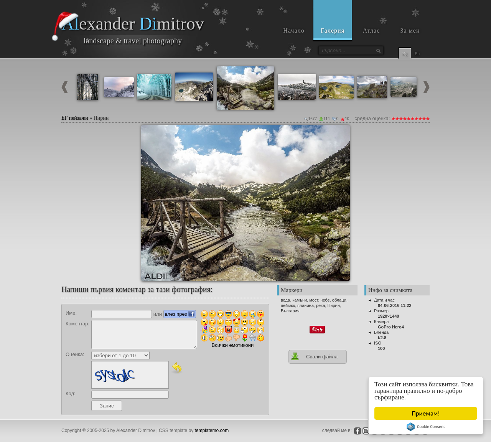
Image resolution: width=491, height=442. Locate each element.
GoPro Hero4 (391, 327)
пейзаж (288, 305)
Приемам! (426, 413)
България (290, 310)
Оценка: (75, 354)
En (417, 53)
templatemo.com (212, 430)
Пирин (333, 305)
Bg (404, 53)
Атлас (371, 30)
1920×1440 (388, 316)
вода (285, 300)
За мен (410, 30)
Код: (71, 393)
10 (428, 118)
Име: (71, 313)
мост (313, 300)
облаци (339, 300)
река (320, 305)
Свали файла (314, 356)
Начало (293, 30)
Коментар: (77, 324)
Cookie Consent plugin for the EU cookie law (426, 426)
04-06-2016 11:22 (394, 305)
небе (325, 300)
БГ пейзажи (74, 118)
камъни (299, 300)
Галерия (332, 30)
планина (305, 305)
